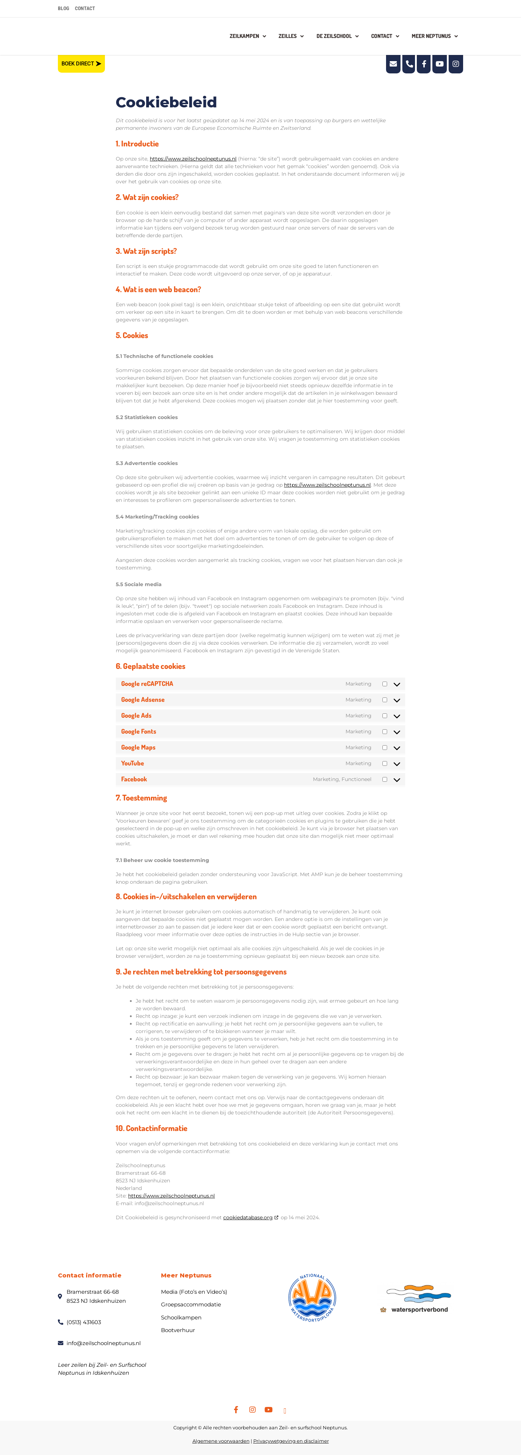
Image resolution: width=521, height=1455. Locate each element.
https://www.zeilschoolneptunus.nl (193, 158)
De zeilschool (338, 36)
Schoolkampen (181, 1317)
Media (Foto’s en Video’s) (194, 1291)
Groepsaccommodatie (191, 1304)
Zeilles (291, 36)
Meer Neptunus (435, 36)
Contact (385, 36)
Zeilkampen (248, 36)
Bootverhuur (178, 1330)
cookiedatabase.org (248, 1217)
